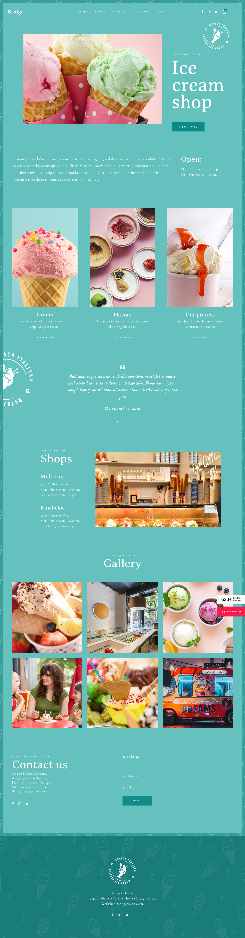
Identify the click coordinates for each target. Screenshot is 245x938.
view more (188, 127)
